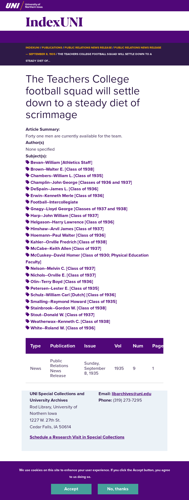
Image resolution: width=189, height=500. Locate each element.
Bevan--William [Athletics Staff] (61, 162)
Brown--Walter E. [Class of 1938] (62, 169)
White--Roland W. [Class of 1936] (63, 328)
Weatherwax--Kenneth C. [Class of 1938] (70, 321)
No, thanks (118, 489)
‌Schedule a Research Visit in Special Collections (77, 437)
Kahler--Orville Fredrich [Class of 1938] (69, 242)
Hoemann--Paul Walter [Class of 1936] (68, 235)
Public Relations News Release (88, 47)
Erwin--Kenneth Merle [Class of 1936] (67, 195)
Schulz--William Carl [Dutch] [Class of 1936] (73, 295)
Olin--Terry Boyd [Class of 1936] (62, 281)
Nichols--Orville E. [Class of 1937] (63, 275)
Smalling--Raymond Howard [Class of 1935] (74, 301)
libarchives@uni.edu (131, 393)
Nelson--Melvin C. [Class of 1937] (63, 268)
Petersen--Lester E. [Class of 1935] (65, 288)
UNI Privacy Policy (106, 477)
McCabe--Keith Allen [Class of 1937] (66, 248)
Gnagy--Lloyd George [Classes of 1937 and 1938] (79, 209)
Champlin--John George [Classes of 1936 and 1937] (81, 182)
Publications (52, 47)
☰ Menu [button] (35, 36)
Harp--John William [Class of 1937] (65, 215)
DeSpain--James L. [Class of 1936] (64, 189)
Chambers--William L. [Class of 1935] (67, 175)
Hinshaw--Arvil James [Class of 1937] (67, 229)
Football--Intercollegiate (54, 202)
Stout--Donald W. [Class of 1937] (62, 315)
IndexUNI (54, 21)
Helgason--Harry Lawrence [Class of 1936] (72, 222)
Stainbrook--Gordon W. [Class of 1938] (68, 308)
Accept (71, 489)
